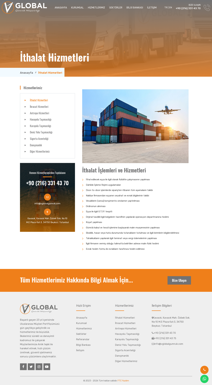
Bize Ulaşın (179, 280)
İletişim (80, 350)
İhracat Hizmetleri (39, 107)
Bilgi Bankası (83, 345)
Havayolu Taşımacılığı (40, 119)
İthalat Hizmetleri (39, 100)
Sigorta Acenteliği (39, 139)
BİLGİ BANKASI (135, 7)
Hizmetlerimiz (84, 328)
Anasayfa (26, 72)
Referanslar (82, 339)
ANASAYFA (61, 7)
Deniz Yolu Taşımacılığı (41, 132)
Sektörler (81, 334)
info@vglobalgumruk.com (47, 203)
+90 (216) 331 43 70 (188, 8)
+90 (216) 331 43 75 (164, 338)
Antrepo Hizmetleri (39, 113)
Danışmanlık (36, 145)
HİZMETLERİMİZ (96, 7)
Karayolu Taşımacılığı (40, 126)
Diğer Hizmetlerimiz (40, 151)
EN (170, 7)
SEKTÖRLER (115, 7)
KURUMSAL (77, 7)
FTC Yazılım (123, 380)
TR (165, 7)
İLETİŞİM (152, 7)
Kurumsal (81, 323)
